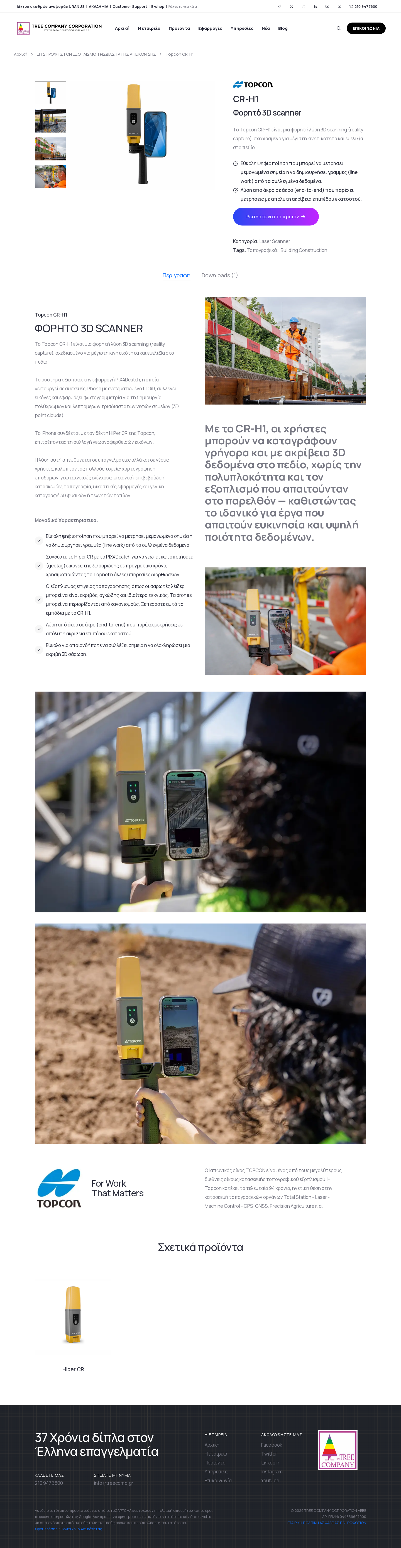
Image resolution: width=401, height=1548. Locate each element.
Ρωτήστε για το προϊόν (275, 217)
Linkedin (270, 1462)
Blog (283, 28)
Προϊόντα (179, 28)
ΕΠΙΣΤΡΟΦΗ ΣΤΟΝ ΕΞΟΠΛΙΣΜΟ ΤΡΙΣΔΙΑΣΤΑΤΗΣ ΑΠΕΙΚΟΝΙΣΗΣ (96, 54)
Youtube (270, 1480)
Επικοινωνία (218, 1480)
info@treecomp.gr (113, 1483)
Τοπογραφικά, (262, 250)
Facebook (271, 1445)
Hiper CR (73, 1369)
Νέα (266, 28)
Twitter (269, 1454)
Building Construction (304, 250)
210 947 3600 (49, 1483)
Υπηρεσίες (242, 28)
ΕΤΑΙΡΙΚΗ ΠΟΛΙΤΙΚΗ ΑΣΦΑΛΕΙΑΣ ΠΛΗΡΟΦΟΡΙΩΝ (326, 1522)
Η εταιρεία (149, 28)
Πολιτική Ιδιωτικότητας (81, 1528)
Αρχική (122, 28)
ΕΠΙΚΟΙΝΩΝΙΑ (366, 28)
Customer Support (130, 6)
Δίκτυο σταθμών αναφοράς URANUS (51, 6)
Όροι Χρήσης (46, 1528)
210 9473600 (363, 6)
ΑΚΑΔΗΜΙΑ (98, 6)
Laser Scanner (274, 241)
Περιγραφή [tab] (176, 275)
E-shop (157, 6)
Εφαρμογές (210, 28)
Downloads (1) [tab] (220, 275)
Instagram (272, 1471)
